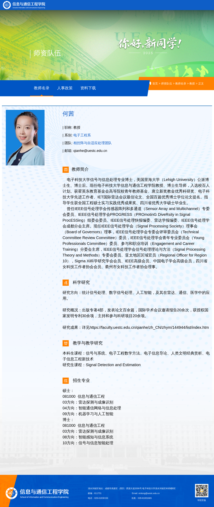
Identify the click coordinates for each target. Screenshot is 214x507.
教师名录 (180, 83)
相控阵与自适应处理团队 (92, 143)
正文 (201, 83)
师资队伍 (166, 83)
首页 (155, 83)
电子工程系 (82, 135)
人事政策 (65, 88)
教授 (192, 83)
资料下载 (88, 88)
